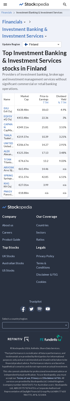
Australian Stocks (13, 263)
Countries (42, 225)
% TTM (62, 102)
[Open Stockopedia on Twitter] (31, 309)
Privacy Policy (45, 256)
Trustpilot (35, 301)
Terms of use (23, 378)
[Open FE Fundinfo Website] (51, 338)
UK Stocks (8, 256)
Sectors (41, 232)
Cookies (41, 281)
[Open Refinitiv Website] (22, 339)
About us (7, 225)
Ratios (40, 239)
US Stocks (8, 270)
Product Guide (11, 239)
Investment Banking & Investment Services (25, 32)
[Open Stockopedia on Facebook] (23, 309)
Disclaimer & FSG (47, 274)
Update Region (11, 44)
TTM (45, 102)
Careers (7, 232)
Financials (6, 12)
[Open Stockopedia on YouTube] (48, 309)
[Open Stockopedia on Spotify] (40, 309)
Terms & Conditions (43, 265)
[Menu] (5, 4)
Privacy (35, 378)
